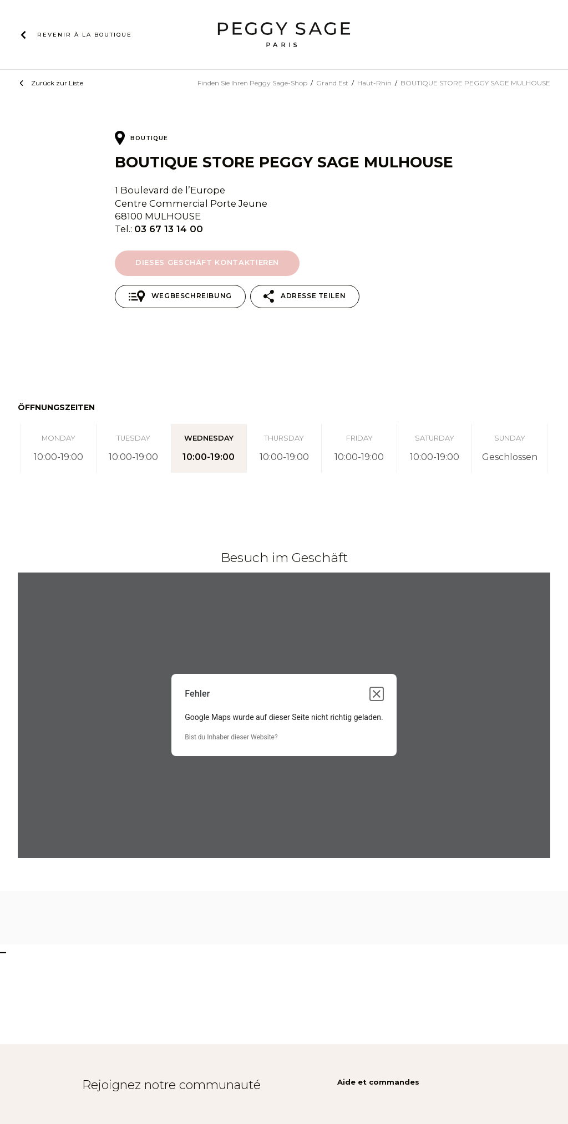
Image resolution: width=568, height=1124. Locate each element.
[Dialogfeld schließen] (376, 694)
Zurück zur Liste (57, 83)
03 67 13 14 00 (168, 228)
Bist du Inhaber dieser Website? (231, 737)
